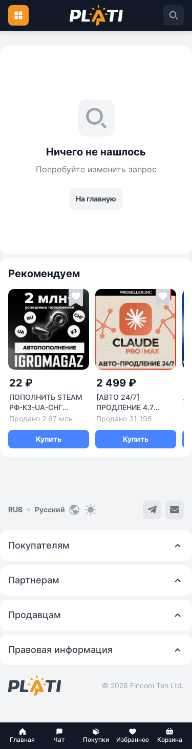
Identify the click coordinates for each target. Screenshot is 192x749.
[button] (22, 735)
